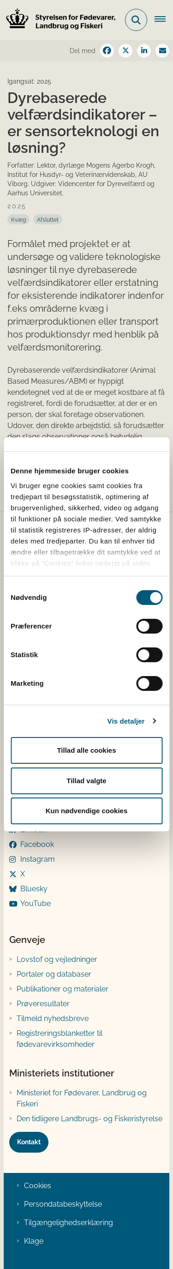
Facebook (37, 844)
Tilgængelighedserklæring (68, 1222)
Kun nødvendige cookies (87, 811)
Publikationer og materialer (62, 989)
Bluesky (34, 888)
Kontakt (29, 1142)
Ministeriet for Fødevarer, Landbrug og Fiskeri (82, 1098)
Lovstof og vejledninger (57, 959)
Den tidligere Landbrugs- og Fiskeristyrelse (89, 1118)
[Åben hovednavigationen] (164, 20)
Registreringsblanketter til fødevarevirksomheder (59, 1039)
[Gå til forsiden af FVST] (58, 20)
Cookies (37, 1185)
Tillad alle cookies (86, 750)
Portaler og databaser (54, 974)
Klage (33, 1241)
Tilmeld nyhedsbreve (53, 1018)
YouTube (35, 903)
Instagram (37, 859)
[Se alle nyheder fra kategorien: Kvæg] (18, 219)
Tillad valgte (86, 781)
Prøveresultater (43, 1003)
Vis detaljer (126, 721)
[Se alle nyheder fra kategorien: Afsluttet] (47, 219)
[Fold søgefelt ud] (136, 20)
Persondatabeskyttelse (63, 1204)
